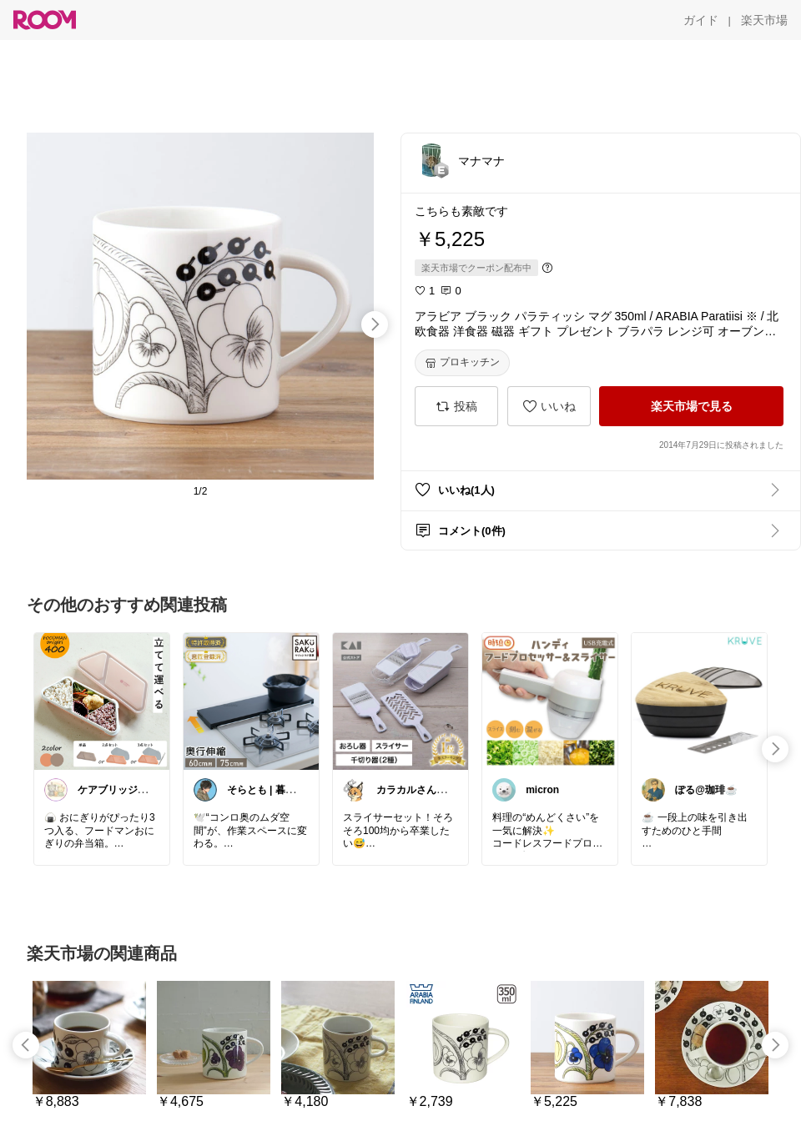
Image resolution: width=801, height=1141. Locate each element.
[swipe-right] (374, 324)
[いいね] (549, 406)
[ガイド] (700, 20)
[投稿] (456, 406)
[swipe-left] (26, 1045)
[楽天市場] (764, 20)
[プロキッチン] (462, 362)
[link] (101, 700)
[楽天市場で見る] (691, 406)
